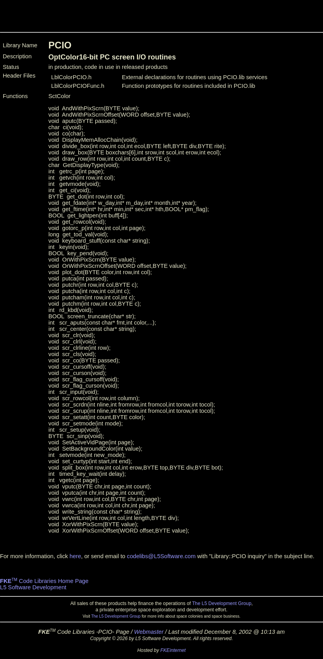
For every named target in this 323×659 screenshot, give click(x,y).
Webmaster (149, 632)
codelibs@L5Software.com (161, 556)
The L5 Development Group (221, 603)
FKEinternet (173, 650)
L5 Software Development (33, 587)
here (75, 556)
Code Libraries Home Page (44, 581)
